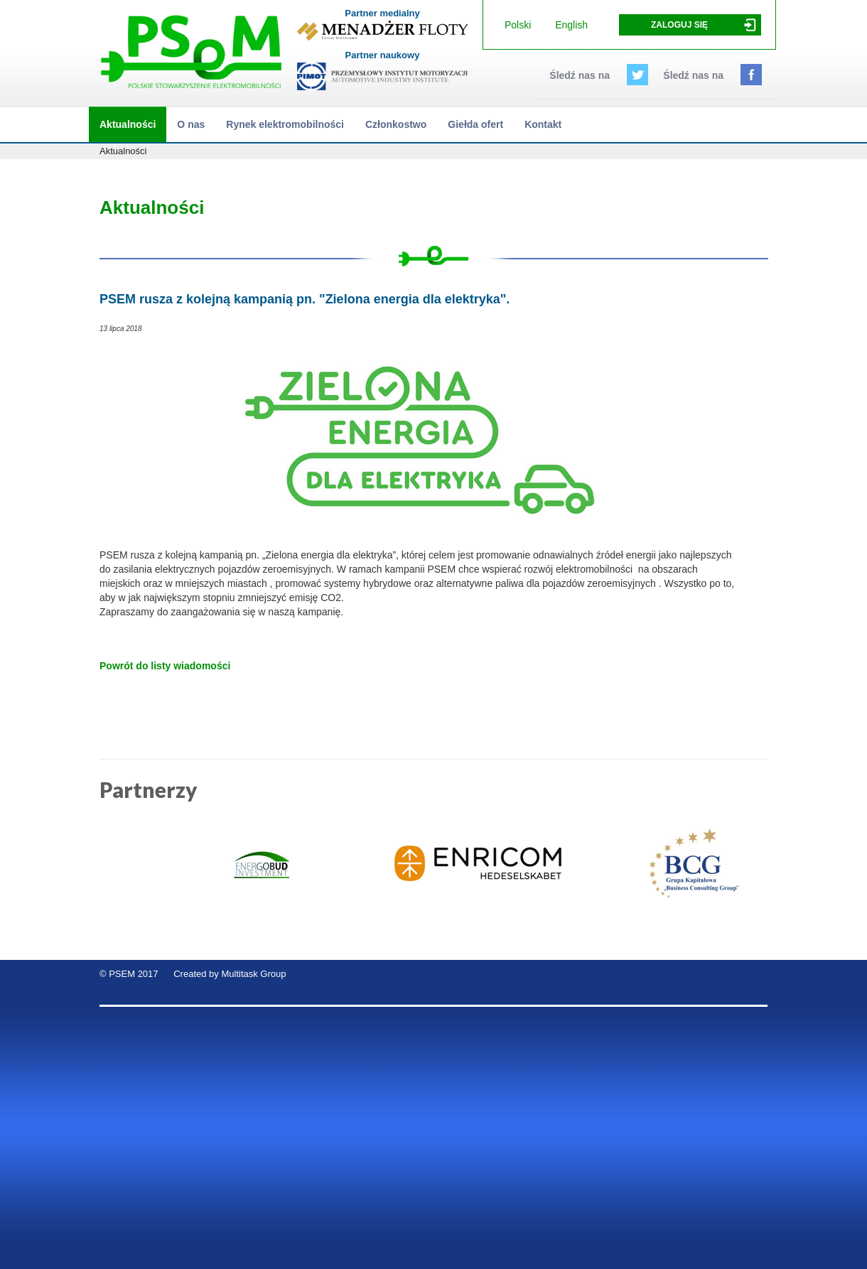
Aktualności (127, 124)
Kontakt (542, 124)
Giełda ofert (475, 124)
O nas (191, 124)
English (571, 25)
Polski (518, 25)
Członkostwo (395, 124)
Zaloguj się (679, 25)
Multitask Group (253, 973)
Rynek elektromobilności (285, 124)
